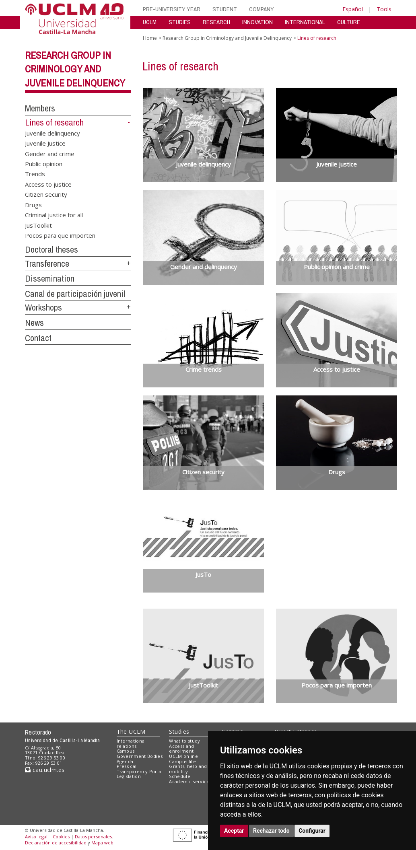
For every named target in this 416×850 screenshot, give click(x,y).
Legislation (129, 776)
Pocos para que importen (60, 235)
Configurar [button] (312, 830)
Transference (47, 263)
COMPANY (261, 9)
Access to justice (48, 184)
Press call (127, 766)
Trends (35, 174)
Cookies (61, 837)
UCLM (150, 22)
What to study (184, 741)
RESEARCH (216, 22)
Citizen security (46, 194)
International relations (131, 743)
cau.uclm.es (44, 770)
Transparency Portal (140, 771)
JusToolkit (38, 225)
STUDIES (180, 22)
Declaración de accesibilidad (55, 843)
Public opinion (43, 164)
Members (40, 108)
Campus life (182, 761)
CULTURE (348, 22)
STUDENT (224, 9)
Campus (126, 751)
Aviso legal (36, 837)
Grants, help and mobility (188, 768)
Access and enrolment (181, 748)
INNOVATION (257, 22)
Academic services (190, 781)
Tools (384, 9)
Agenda (125, 761)
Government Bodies (140, 756)
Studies (179, 731)
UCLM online (183, 756)
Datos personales (93, 837)
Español (352, 9)
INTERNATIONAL (305, 22)
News (34, 323)
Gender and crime (49, 153)
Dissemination (49, 278)
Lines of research (54, 122)
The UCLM (131, 731)
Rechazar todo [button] (271, 830)
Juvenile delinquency (52, 133)
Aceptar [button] (234, 830)
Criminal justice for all (54, 215)
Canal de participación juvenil (75, 294)
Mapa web (102, 843)
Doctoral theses (51, 249)
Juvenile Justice (45, 143)
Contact (38, 338)
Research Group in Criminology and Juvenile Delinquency (75, 69)
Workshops (43, 307)
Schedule (179, 776)
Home (150, 38)
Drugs (33, 204)
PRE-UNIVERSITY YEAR (171, 9)
